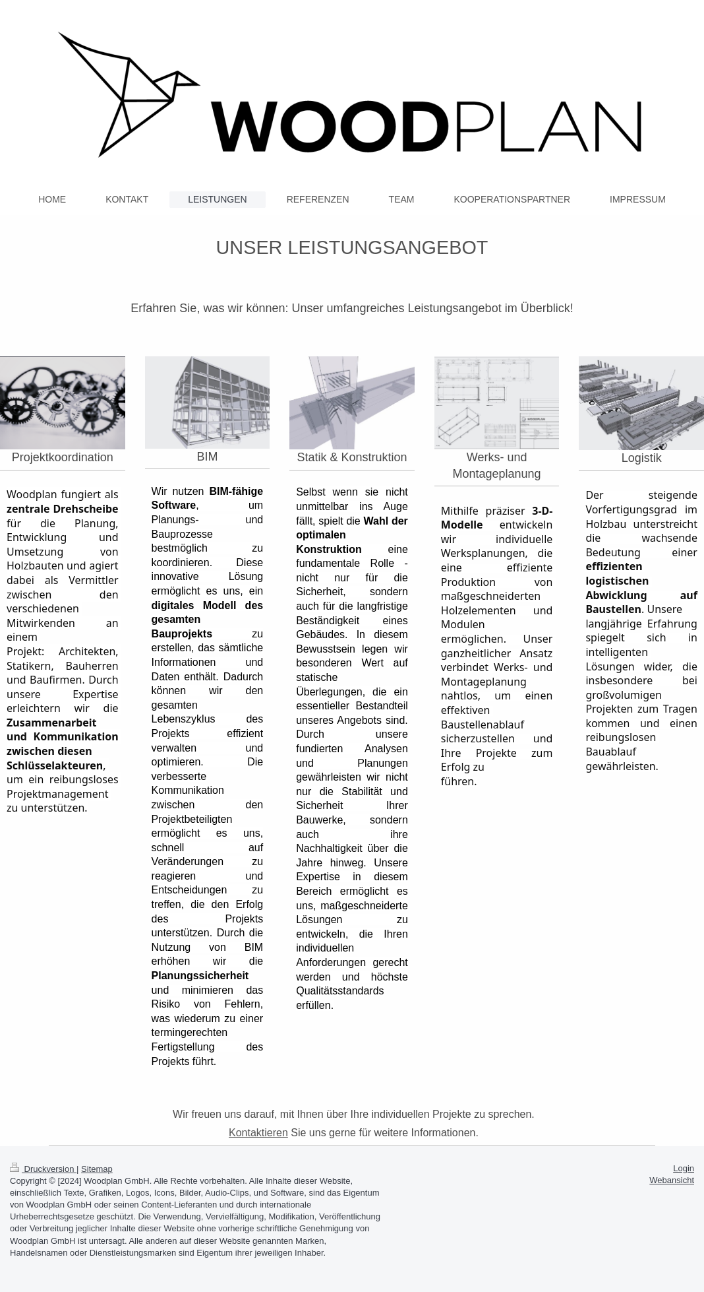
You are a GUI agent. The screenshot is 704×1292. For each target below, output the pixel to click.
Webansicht (671, 1180)
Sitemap (97, 1169)
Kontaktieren (258, 1132)
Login (683, 1168)
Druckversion (43, 1169)
